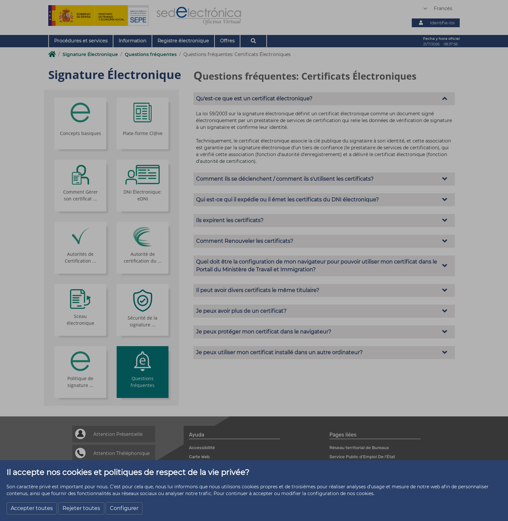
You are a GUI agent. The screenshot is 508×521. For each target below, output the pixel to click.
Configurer (124, 508)
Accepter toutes (32, 508)
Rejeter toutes (81, 508)
